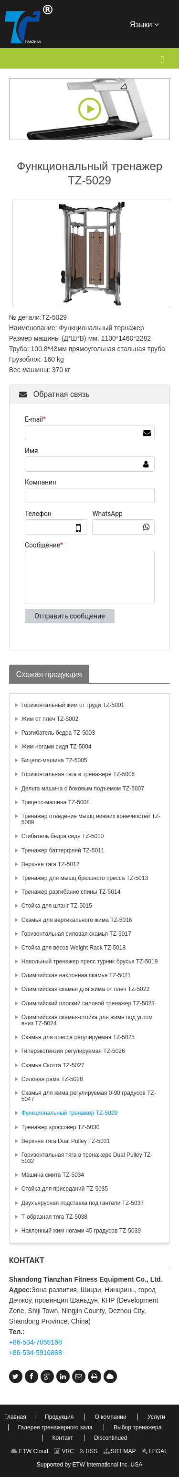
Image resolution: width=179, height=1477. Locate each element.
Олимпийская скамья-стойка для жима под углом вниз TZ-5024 (87, 1020)
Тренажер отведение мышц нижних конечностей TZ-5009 (91, 819)
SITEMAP (120, 1451)
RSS (88, 1451)
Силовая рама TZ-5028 (52, 1079)
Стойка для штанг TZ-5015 (56, 905)
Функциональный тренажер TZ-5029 (69, 1113)
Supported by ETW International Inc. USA (89, 1464)
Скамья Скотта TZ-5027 (52, 1065)
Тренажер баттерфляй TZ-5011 (63, 850)
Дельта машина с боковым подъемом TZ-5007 (82, 788)
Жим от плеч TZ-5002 (49, 719)
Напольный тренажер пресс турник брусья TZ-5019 (89, 961)
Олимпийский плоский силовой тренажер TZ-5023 (88, 1003)
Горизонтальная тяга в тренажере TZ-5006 (78, 774)
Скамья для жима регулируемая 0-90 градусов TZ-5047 (88, 1096)
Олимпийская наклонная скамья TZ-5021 (76, 975)
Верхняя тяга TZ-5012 (50, 864)
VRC (64, 1451)
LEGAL (155, 1451)
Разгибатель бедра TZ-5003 (58, 732)
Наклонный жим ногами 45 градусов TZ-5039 (81, 1230)
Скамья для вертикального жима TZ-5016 (76, 920)
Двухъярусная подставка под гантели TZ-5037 (82, 1203)
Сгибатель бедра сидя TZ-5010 (62, 836)
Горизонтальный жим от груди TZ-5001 (72, 705)
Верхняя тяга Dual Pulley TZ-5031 (65, 1141)
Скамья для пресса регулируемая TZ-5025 (78, 1037)
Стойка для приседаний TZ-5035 (64, 1188)
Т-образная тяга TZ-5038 (54, 1217)
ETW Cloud (29, 1451)
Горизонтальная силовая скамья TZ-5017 (76, 934)
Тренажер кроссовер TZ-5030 (60, 1127)
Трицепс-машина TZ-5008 (55, 802)
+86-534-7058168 (35, 1342)
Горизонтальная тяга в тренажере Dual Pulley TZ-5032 (87, 1158)
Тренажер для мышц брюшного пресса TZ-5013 (84, 878)
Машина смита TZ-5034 (52, 1175)
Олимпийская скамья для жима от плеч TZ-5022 (85, 989)
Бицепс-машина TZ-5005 (54, 760)
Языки (144, 24)
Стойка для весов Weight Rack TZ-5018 (73, 947)
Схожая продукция (49, 674)
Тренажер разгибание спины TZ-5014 (71, 892)
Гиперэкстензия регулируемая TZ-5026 (73, 1051)
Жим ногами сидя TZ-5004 (56, 746)
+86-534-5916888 (35, 1352)
